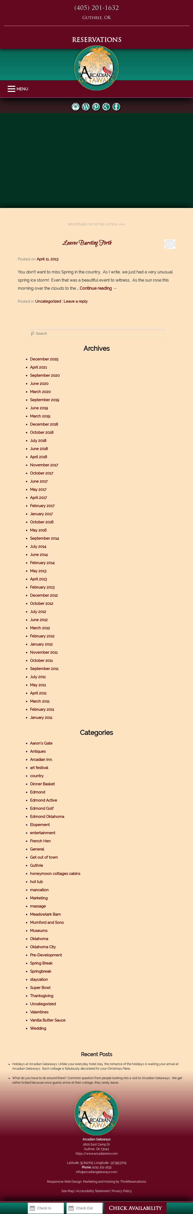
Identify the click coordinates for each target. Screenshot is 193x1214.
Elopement (40, 824)
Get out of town (44, 857)
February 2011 (42, 709)
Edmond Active (43, 800)
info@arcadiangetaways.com (96, 1172)
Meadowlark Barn (45, 914)
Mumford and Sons (47, 922)
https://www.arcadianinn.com (97, 1153)
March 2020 (40, 391)
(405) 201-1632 (96, 8)
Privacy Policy (122, 1191)
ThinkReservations (133, 1181)
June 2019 (39, 408)
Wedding (38, 1028)
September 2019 (44, 400)
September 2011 (44, 668)
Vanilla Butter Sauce (47, 1020)
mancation (39, 890)
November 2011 (44, 652)
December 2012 (44, 595)
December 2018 (44, 424)
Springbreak (40, 971)
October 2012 (41, 603)
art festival (39, 767)
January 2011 (41, 717)
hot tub (36, 882)
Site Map (67, 1191)
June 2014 (39, 554)
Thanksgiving (41, 996)
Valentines (39, 1012)
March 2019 (40, 416)
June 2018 (39, 448)
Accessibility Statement (93, 1191)
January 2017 (41, 514)
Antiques (38, 751)
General (37, 849)
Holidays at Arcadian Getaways (34, 1064)
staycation (39, 979)
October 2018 (41, 432)
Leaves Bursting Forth (86, 243)
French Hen (40, 841)
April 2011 (38, 693)
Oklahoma (39, 939)
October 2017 (41, 473)
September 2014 (44, 538)
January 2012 (41, 644)
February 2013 (42, 587)
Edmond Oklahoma (47, 816)
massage (38, 906)
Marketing (39, 898)
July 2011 (38, 677)
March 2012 (40, 628)
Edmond (37, 792)
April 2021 (38, 367)
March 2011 (39, 701)
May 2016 (38, 530)
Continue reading (98, 288)
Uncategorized (48, 301)
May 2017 (38, 489)
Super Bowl (40, 987)
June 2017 (39, 481)
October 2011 (41, 660)
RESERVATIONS (96, 40)
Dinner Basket (42, 784)
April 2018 (38, 457)
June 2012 (39, 620)
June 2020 (39, 383)
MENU (12, 89)
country (37, 776)
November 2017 (44, 465)
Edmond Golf (41, 808)
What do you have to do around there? (39, 1078)
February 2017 (42, 506)
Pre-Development (46, 955)
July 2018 (38, 440)
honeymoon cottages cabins (55, 873)
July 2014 (38, 546)
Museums (38, 930)
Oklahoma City (43, 947)
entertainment (42, 833)
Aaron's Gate (41, 743)
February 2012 (42, 636)
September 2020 (45, 375)
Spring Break (41, 963)
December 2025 (44, 359)
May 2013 (38, 571)
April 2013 (38, 579)
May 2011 (38, 685)
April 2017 (38, 497)
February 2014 (42, 563)
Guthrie (36, 865)
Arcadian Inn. (41, 759)
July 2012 (38, 611)
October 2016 (41, 522)
